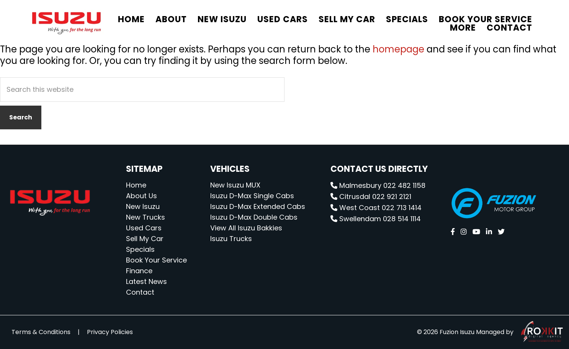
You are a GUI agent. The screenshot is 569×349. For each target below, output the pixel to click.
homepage (398, 49)
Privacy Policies (110, 332)
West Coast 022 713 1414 (376, 207)
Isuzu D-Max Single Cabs (252, 196)
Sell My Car (145, 238)
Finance (139, 271)
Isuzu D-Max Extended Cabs (257, 206)
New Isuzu (143, 206)
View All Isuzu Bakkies (246, 228)
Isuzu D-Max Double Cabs (254, 217)
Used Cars (144, 228)
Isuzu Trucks (231, 238)
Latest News (146, 281)
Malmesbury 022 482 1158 (377, 185)
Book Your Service (156, 260)
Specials (140, 249)
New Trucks (145, 217)
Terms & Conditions (40, 332)
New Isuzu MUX (235, 185)
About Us (141, 196)
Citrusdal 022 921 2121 (370, 196)
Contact (140, 292)
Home (136, 185)
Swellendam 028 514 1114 (375, 218)
